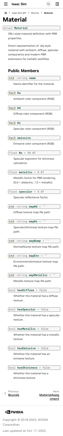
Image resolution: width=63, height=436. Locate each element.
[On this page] (57, 4)
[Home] (6, 13)
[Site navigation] (6, 4)
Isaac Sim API (19, 13)
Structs (35, 13)
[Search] (48, 4)
